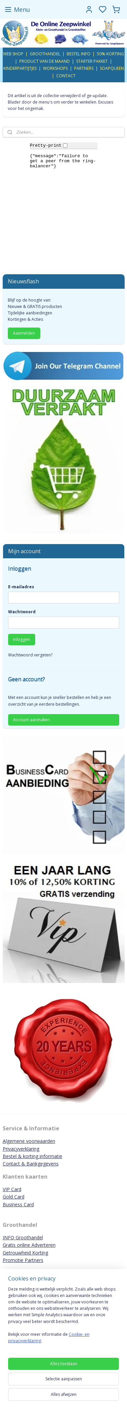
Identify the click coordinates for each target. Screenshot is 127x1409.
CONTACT (66, 76)
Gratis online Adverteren (29, 1245)
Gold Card (13, 1196)
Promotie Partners (23, 1260)
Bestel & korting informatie (32, 1156)
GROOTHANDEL (45, 54)
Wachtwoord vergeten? (30, 655)
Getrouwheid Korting (25, 1252)
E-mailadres (21, 587)
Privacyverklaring (21, 1149)
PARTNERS (83, 68)
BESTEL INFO (78, 54)
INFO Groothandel (23, 1237)
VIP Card (12, 1189)
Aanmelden (24, 333)
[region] (63, 1318)
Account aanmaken (31, 720)
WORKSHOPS (55, 68)
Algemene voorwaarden (29, 1141)
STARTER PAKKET (92, 61)
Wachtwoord (22, 612)
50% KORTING (110, 54)
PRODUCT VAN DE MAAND (44, 61)
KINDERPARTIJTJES (20, 68)
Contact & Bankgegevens (31, 1163)
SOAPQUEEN (112, 68)
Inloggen (21, 639)
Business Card (18, 1204)
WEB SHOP (13, 54)
